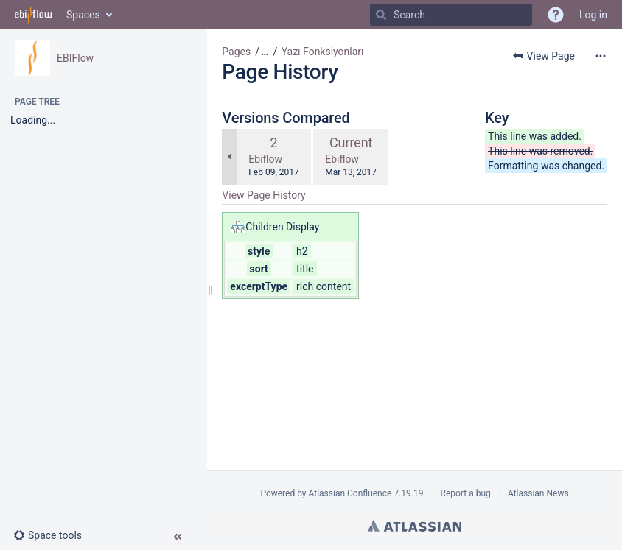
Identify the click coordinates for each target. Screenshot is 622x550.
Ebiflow (265, 159)
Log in (593, 15)
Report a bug (466, 493)
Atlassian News (538, 493)
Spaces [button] (83, 15)
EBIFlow (75, 58)
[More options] (601, 56)
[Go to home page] (33, 14)
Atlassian (414, 525)
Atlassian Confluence (350, 493)
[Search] (381, 15)
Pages (236, 51)
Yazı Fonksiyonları (323, 51)
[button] (53, 535)
